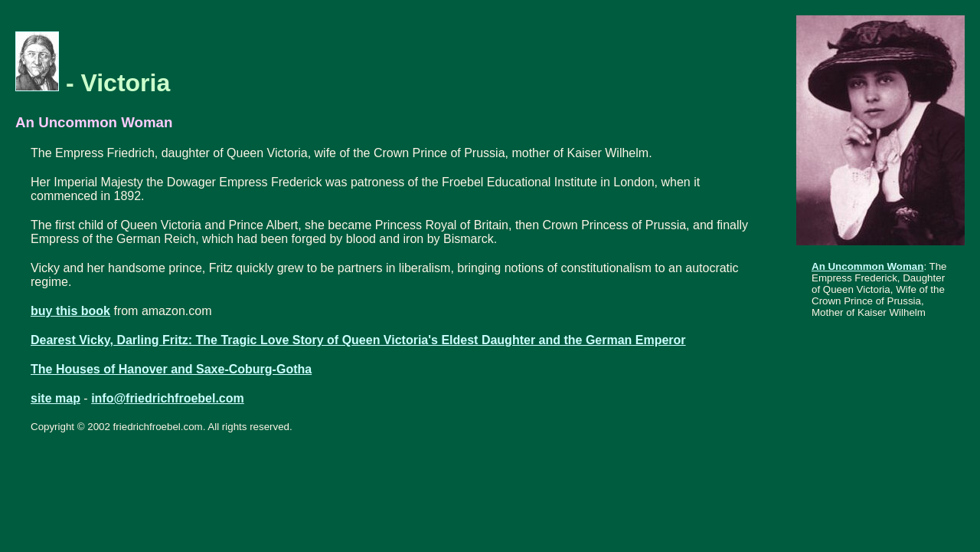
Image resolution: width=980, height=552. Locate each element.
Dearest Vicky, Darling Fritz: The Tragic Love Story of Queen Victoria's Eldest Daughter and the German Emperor (358, 340)
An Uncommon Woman (867, 266)
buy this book (70, 310)
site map (55, 398)
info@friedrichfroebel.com (167, 398)
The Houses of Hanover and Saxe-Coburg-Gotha (171, 369)
